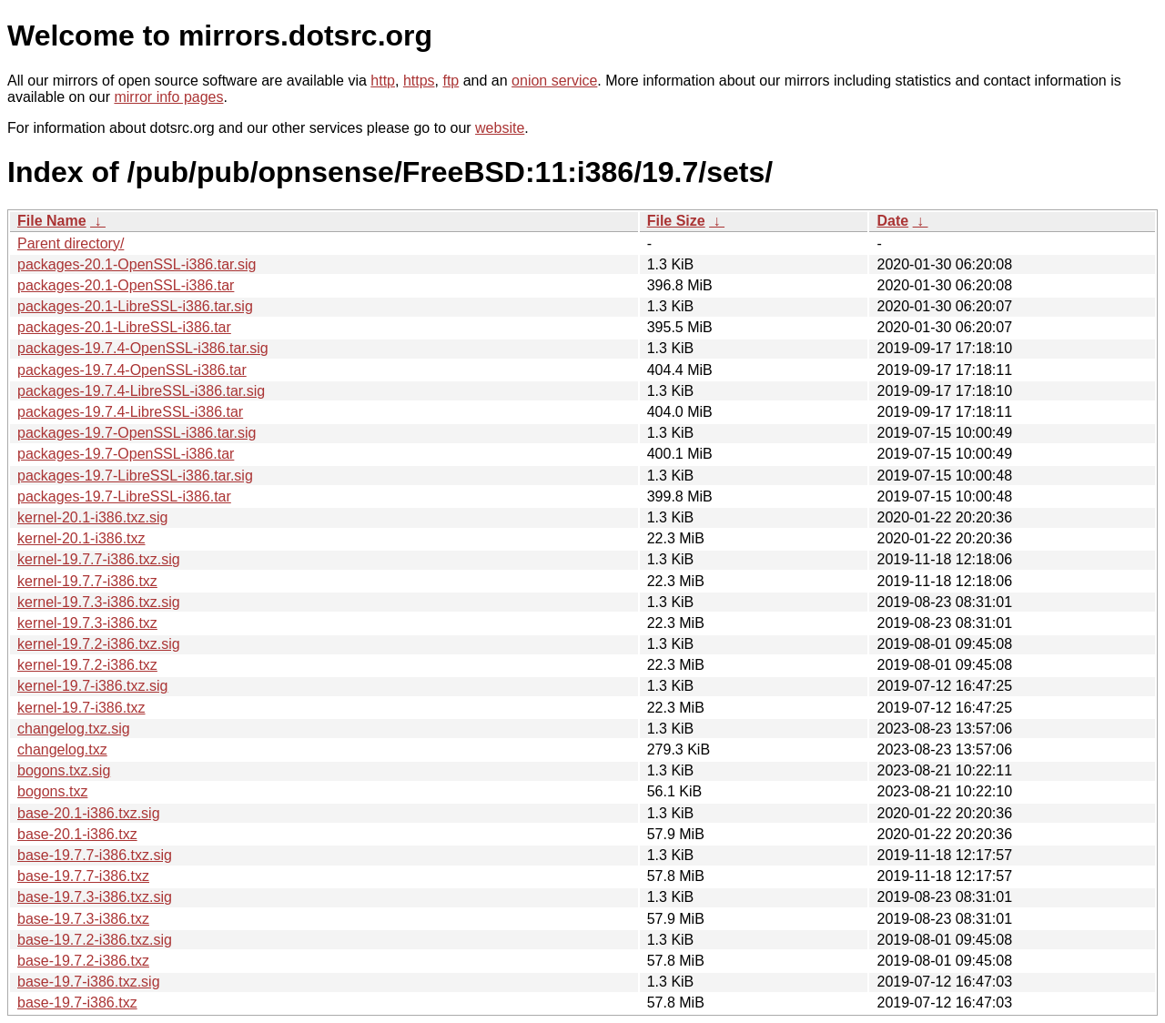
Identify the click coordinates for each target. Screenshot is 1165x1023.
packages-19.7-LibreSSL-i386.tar (124, 496)
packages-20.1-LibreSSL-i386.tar (124, 327)
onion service (554, 80)
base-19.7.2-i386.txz (83, 960)
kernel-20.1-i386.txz (81, 538)
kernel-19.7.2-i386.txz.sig (98, 644)
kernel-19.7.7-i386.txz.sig (98, 559)
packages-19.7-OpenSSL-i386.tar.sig (136, 433)
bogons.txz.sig (63, 770)
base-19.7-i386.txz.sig (88, 981)
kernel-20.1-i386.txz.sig (92, 517)
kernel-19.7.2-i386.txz (87, 665)
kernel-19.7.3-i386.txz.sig (98, 602)
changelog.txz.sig (73, 728)
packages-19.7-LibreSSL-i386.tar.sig (135, 475)
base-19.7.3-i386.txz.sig (94, 897)
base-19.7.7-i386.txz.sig (94, 855)
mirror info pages (168, 97)
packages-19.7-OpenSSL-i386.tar (125, 453)
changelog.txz (62, 749)
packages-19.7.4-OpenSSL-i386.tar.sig (142, 348)
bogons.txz (52, 791)
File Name (51, 220)
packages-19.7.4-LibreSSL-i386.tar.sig (141, 391)
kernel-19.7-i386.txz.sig (92, 686)
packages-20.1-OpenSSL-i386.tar (125, 285)
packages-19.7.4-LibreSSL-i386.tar (130, 412)
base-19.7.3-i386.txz (83, 919)
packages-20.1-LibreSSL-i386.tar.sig (135, 306)
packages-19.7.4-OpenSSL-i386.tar (132, 370)
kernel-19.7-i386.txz (81, 707)
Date (892, 220)
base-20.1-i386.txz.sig (88, 813)
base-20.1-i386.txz (77, 834)
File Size (676, 220)
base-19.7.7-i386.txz (83, 876)
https (419, 80)
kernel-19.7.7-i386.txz (87, 581)
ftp (450, 80)
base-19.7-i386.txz (77, 1002)
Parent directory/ (70, 243)
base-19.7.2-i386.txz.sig (94, 939)
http (382, 80)
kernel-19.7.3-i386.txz (87, 623)
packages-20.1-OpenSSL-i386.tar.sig (136, 264)
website (499, 128)
